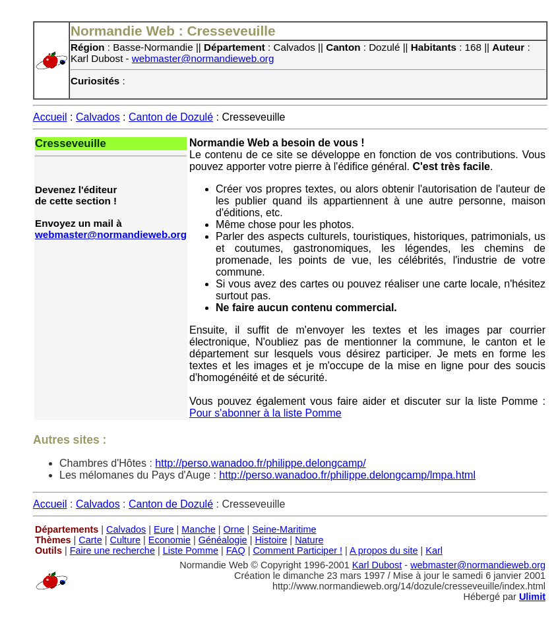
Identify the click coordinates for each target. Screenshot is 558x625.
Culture (124, 540)
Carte (90, 540)
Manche (198, 529)
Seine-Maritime (284, 529)
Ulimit (532, 596)
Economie (169, 540)
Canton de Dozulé (171, 117)
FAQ (235, 550)
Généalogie (223, 540)
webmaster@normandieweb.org (203, 58)
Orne (234, 529)
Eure (164, 529)
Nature (309, 540)
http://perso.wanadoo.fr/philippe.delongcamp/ (260, 463)
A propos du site (384, 550)
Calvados (98, 117)
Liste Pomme (190, 550)
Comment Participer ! (297, 550)
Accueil (50, 117)
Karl (434, 550)
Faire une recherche (112, 550)
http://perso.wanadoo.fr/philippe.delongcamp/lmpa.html (347, 475)
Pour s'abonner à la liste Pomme (265, 413)
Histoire (271, 540)
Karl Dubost (377, 565)
